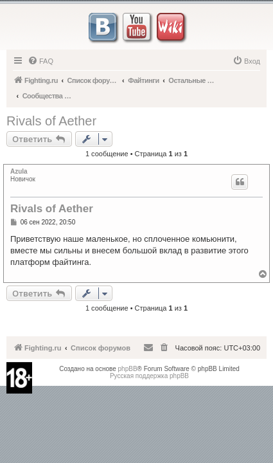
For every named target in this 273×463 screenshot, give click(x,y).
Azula (19, 171)
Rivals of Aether (51, 121)
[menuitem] (40, 61)
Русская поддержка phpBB (149, 375)
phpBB (127, 368)
